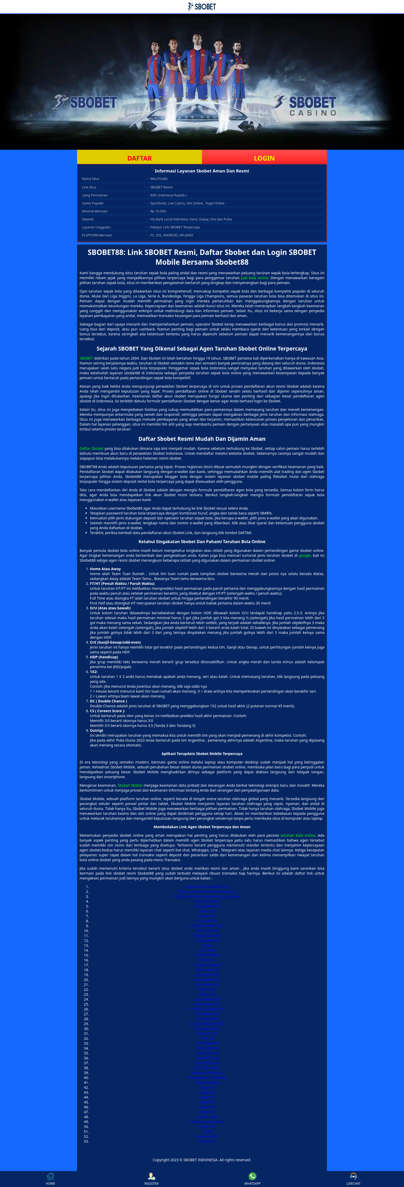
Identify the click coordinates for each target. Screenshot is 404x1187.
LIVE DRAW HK (207, 955)
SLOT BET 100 (207, 1053)
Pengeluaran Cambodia (207, 1077)
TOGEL (207, 945)
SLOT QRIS (207, 950)
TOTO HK (207, 960)
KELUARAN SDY (207, 901)
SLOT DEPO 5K (207, 1062)
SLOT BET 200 (207, 1058)
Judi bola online (254, 277)
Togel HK (207, 1111)
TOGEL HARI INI (207, 964)
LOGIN (264, 158)
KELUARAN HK (207, 974)
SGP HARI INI (207, 930)
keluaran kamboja (207, 1072)
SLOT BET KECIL (207, 1028)
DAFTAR (139, 158)
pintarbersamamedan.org (207, 886)
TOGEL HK (207, 994)
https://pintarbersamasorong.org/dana (207, 896)
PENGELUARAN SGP (207, 1009)
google (305, 555)
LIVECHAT (353, 1179)
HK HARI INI (207, 920)
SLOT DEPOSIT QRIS (207, 1023)
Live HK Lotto (207, 1116)
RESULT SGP (207, 1033)
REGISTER (151, 1179)
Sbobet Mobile (130, 785)
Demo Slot (207, 916)
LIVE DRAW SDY (207, 940)
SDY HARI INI (207, 1048)
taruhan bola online (298, 835)
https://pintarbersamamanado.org (207, 891)
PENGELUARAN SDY (207, 925)
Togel (207, 1131)
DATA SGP (207, 911)
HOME (50, 1179)
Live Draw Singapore (207, 1121)
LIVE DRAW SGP (207, 999)
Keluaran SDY (207, 1136)
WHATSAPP (252, 1179)
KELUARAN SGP (207, 906)
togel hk (207, 1087)
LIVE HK (207, 1038)
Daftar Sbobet (91, 448)
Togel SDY (207, 1126)
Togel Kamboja (207, 1082)
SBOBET (86, 358)
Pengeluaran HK (207, 935)
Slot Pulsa (207, 1141)
